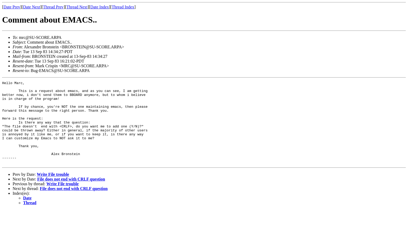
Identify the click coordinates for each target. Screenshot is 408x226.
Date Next (31, 7)
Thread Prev (53, 7)
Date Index (99, 7)
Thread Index (123, 7)
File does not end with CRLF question (71, 195)
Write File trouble (53, 191)
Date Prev (11, 7)
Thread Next (76, 7)
